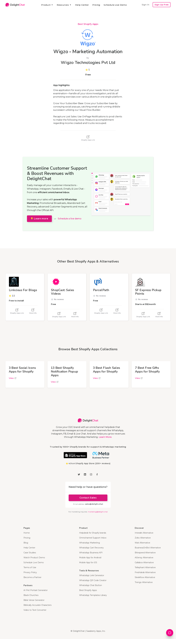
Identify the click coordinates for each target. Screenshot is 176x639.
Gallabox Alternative (144, 562)
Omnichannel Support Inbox (92, 538)
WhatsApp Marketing (89, 542)
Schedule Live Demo (115, 5)
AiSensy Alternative (144, 557)
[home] (15, 4)
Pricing (96, 5)
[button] (47, 5)
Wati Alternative (142, 542)
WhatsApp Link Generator (91, 575)
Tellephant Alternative (145, 567)
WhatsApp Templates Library (93, 595)
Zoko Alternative (143, 538)
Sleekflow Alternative (145, 577)
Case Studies (30, 552)
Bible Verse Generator (34, 600)
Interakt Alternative (144, 533)
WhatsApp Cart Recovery (91, 547)
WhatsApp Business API (91, 552)
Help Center (82, 5)
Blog (26, 542)
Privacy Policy (30, 572)
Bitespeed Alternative (145, 552)
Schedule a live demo (69, 218)
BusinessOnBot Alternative (148, 547)
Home (27, 533)
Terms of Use (30, 567)
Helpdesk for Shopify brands (92, 533)
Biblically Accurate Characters (37, 605)
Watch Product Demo (34, 557)
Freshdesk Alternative (145, 572)
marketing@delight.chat (98, 512)
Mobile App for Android (90, 557)
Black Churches (31, 595)
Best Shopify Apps (88, 24)
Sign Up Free (162, 4)
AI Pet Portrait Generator (36, 590)
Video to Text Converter (35, 610)
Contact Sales (88, 497)
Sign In (145, 4)
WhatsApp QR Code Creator (92, 580)
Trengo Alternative (144, 582)
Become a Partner (32, 577)
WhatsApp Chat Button (90, 585)
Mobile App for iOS (88, 562)
